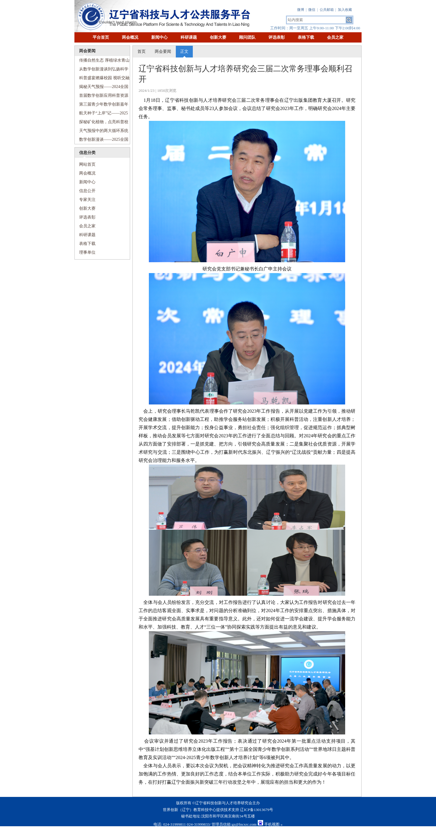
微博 (300, 10)
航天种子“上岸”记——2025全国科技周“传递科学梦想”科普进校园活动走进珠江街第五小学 (101, 114)
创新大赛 (218, 37)
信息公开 (87, 191)
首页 (141, 51)
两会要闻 (163, 51)
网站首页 (85, 164)
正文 (184, 51)
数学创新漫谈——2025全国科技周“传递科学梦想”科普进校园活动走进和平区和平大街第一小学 (101, 140)
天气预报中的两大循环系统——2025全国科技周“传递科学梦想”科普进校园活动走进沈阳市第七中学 (101, 131)
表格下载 (306, 37)
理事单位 (87, 252)
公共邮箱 (327, 10)
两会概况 (130, 37)
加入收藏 (345, 10)
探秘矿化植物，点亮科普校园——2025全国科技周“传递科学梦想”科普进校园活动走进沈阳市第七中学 (101, 123)
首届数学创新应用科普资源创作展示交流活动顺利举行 (101, 96)
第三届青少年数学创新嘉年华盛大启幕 (101, 105)
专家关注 (87, 199)
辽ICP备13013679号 (256, 809)
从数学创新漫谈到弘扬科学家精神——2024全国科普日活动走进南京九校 (101, 70)
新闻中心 (159, 37)
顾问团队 (247, 37)
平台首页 (101, 37)
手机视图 (272, 824)
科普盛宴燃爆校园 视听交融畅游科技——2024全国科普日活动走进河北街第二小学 (102, 79)
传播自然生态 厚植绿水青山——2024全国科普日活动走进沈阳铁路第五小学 (102, 61)
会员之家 (335, 37)
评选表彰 (276, 37)
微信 (311, 10)
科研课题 (188, 37)
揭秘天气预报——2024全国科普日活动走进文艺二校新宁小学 (101, 87)
